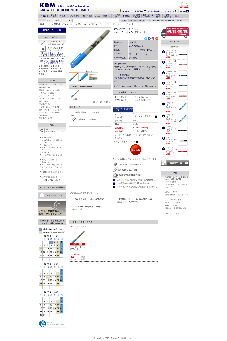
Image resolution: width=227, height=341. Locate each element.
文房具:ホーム (44, 24)
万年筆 (43, 115)
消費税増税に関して (49, 177)
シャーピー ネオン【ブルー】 (77, 248)
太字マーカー (82, 24)
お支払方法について (49, 160)
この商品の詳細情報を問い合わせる (133, 183)
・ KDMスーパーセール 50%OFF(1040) (134, 199)
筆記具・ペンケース (63, 24)
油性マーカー (97, 24)
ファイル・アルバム (49, 98)
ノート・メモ (46, 96)
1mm (142, 97)
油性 (143, 100)
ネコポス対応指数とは (145, 116)
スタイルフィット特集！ (173, 202)
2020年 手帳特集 (170, 182)
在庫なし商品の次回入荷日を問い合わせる (136, 180)
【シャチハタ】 (171, 51)
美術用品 (45, 104)
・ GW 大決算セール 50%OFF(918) (88, 199)
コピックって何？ (171, 192)
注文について (47, 145)
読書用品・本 (46, 118)
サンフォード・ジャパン (140, 54)
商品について (47, 152)
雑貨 (43, 101)
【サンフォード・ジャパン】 (126, 29)
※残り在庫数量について (125, 141)
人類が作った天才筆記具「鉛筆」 (176, 208)
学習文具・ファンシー (49, 112)
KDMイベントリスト (172, 213)
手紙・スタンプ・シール (51, 84)
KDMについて (47, 138)
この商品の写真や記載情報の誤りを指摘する (137, 187)
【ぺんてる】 (170, 127)
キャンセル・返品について (52, 165)
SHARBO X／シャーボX (173, 205)
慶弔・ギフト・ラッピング (51, 110)
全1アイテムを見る (101, 102)
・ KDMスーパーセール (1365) (86, 206)
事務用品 (45, 87)
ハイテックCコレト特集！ (174, 200)
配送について (47, 162)
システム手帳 (46, 93)
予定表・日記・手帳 (49, 107)
